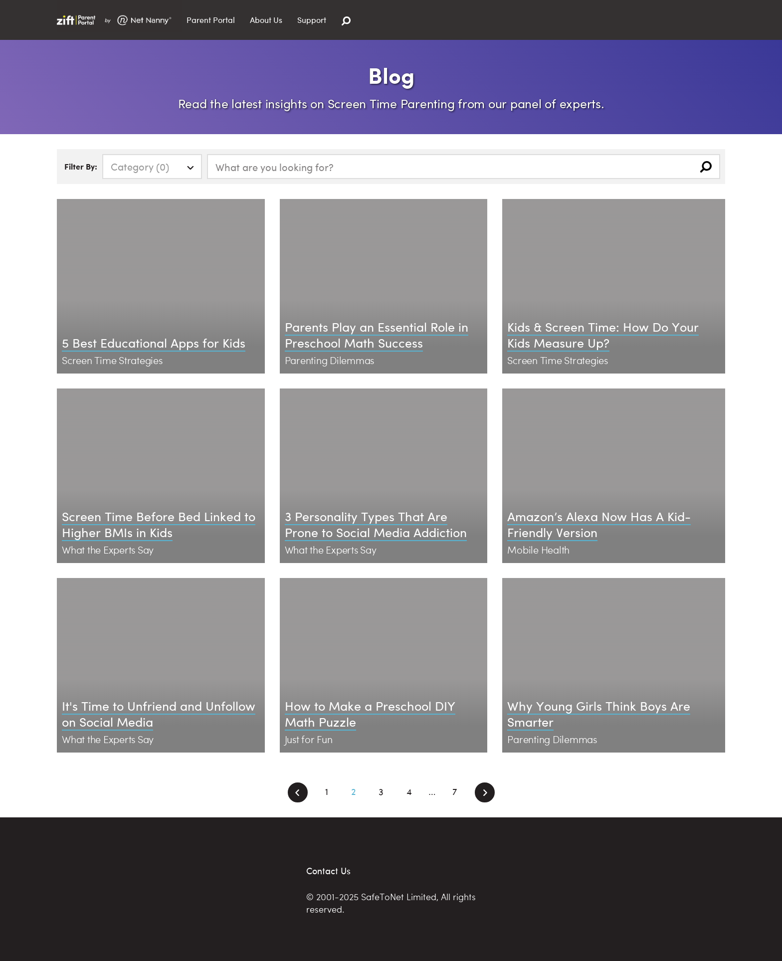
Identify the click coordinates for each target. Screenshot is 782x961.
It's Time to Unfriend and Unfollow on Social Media (158, 713)
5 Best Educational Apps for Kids (153, 342)
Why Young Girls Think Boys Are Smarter (598, 713)
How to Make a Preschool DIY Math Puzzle (370, 713)
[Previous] (298, 792)
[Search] (346, 21)
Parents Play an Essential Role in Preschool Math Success (376, 334)
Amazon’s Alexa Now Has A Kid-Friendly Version (599, 524)
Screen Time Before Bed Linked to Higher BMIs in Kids (158, 524)
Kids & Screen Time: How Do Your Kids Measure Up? (603, 334)
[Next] (485, 792)
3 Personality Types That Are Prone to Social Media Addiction (376, 524)
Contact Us (328, 870)
